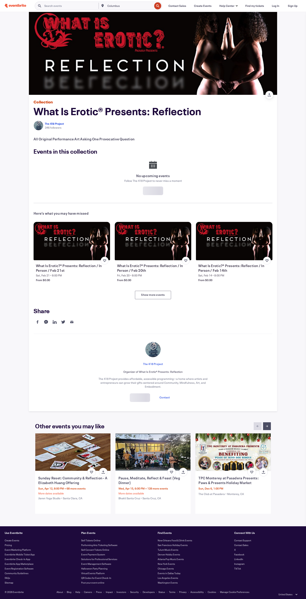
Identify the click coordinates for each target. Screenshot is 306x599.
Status (161, 592)
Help (77, 592)
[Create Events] (203, 6)
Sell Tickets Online (91, 540)
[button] (228, 6)
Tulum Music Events (168, 549)
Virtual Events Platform (93, 573)
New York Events (166, 563)
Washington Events (168, 582)
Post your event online (92, 582)
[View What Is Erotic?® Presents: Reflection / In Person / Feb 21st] (72, 241)
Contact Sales (241, 545)
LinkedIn (238, 559)
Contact (164, 397)
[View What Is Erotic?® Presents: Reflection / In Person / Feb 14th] (234, 241)
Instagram (239, 563)
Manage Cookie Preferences (234, 592)
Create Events (12, 540)
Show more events (153, 295)
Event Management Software (96, 563)
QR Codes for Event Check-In (96, 577)
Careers (88, 592)
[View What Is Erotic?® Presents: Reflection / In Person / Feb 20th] (153, 241)
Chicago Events (166, 568)
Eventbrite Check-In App (17, 559)
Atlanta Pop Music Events (171, 559)
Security (134, 592)
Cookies (212, 592)
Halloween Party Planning (94, 568)
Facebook (239, 554)
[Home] (15, 6)
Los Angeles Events (168, 577)
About (60, 592)
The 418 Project (54, 124)
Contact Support (242, 540)
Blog (69, 592)
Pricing (8, 545)
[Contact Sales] (177, 6)
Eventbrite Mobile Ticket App (20, 554)
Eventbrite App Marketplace (19, 563)
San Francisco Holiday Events (173, 545)
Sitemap (9, 582)
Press (99, 592)
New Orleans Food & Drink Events (175, 540)
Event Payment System (93, 554)
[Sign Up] (292, 6)
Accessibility (197, 592)
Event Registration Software (19, 568)
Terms (172, 592)
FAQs (7, 577)
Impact (109, 592)
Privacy (183, 592)
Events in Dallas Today (169, 573)
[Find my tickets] (254, 6)
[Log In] (275, 6)
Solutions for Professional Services (99, 559)
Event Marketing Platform (18, 549)
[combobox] (129, 5)
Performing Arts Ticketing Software (99, 545)
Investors (121, 592)
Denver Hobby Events (169, 554)
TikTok (237, 568)
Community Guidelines (16, 573)
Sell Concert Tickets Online (95, 549)
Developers (149, 592)
